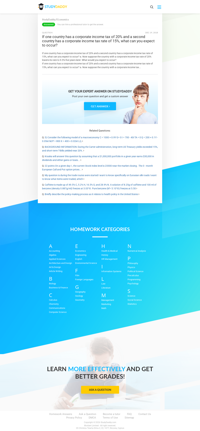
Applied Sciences (57, 259)
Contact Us (144, 414)
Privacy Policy (74, 417)
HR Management (109, 259)
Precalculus (133, 275)
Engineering (80, 255)
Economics (80, 251)
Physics (131, 267)
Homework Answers (60, 414)
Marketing (106, 304)
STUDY (56, 6)
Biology (52, 283)
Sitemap (129, 417)
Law (103, 283)
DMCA (92, 417)
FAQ (129, 414)
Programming (134, 279)
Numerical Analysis (137, 251)
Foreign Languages (84, 279)
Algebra (52, 255)
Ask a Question (100, 389)
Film (77, 275)
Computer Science (58, 312)
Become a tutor (111, 414)
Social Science (135, 300)
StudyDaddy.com (108, 422)
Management (107, 300)
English (78, 259)
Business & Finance (58, 287)
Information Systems (111, 271)
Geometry (79, 300)
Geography (80, 292)
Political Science (135, 271)
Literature (105, 287)
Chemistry (54, 304)
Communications (57, 308)
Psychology (133, 283)
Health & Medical (109, 251)
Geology (79, 296)
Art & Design (55, 267)
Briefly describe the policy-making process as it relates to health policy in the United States (91, 194)
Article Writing (55, 271)
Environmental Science (86, 263)
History (104, 255)
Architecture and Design (60, 263)
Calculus (53, 300)
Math (103, 308)
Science (131, 296)
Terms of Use (110, 417)
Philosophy (133, 263)
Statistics (132, 304)
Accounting (54, 251)
